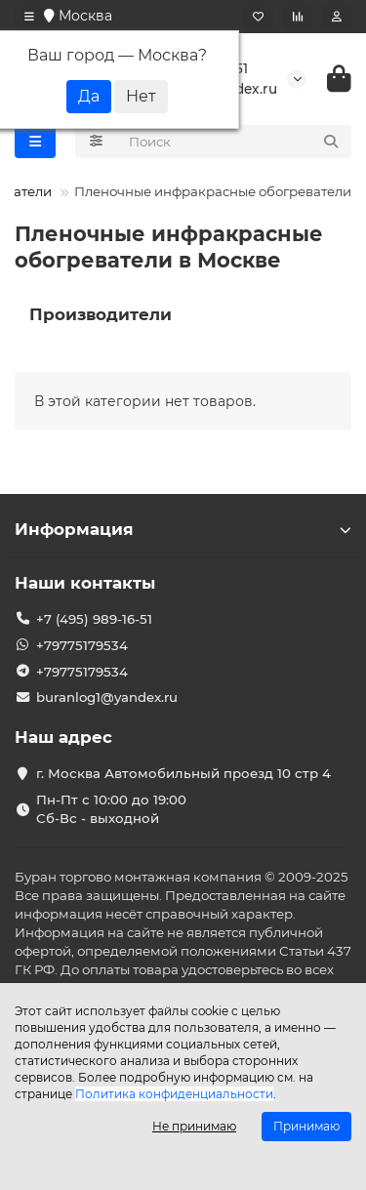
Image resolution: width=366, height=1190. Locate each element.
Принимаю (306, 1126)
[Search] (234, 141)
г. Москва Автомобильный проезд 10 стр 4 (183, 773)
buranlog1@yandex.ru (107, 697)
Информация (183, 529)
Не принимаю (194, 1126)
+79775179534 (82, 645)
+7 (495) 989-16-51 (94, 619)
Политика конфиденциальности (174, 1094)
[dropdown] (29, 16)
